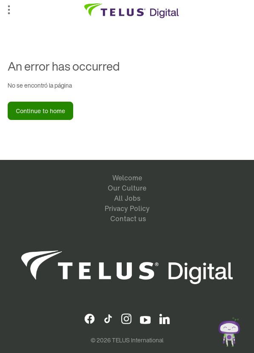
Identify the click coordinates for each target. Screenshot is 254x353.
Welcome (127, 178)
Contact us (128, 219)
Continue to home (40, 110)
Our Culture (127, 188)
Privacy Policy (127, 208)
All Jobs (127, 198)
